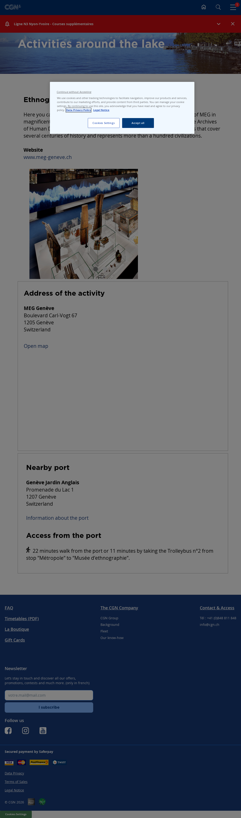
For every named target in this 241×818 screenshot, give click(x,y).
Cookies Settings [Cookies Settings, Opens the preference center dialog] (103, 123)
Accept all (138, 123)
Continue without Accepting (74, 92)
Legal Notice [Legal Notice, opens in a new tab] (101, 110)
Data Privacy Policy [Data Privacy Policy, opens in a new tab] (78, 110)
